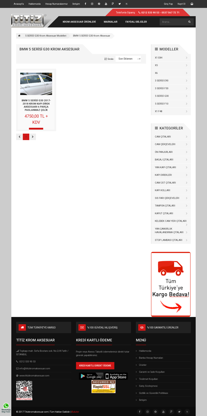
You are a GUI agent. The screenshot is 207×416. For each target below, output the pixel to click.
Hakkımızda (143, 350)
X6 (171, 73)
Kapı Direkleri (171, 175)
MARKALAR (110, 21)
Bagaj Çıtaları (171, 159)
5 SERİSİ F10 (171, 103)
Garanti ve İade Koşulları (150, 371)
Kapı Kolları (171, 190)
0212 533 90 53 (150, 12)
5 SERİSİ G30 (171, 96)
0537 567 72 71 (171, 12)
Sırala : (109, 59)
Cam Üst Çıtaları (171, 182)
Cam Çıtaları (171, 136)
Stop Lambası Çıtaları (171, 240)
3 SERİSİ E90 (171, 80)
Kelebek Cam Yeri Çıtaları (171, 222)
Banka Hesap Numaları (149, 357)
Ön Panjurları (171, 152)
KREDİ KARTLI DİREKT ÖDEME (95, 365)
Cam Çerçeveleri (171, 144)
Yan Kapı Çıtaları (171, 167)
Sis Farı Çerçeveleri (171, 198)
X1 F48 (171, 111)
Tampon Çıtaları (171, 205)
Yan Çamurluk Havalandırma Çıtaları (171, 230)
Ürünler (141, 364)
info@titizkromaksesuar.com (34, 368)
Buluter (75, 411)
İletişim (141, 400)
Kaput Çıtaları (171, 213)
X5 (171, 65)
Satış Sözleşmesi (147, 385)
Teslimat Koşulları (147, 379)
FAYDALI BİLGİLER (136, 21)
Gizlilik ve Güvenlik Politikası (152, 393)
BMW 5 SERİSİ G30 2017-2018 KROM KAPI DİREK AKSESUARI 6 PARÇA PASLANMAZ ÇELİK (36, 105)
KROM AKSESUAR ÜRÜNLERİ (79, 21)
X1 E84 (171, 57)
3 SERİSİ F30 (171, 88)
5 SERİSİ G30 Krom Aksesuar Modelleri (45, 35)
